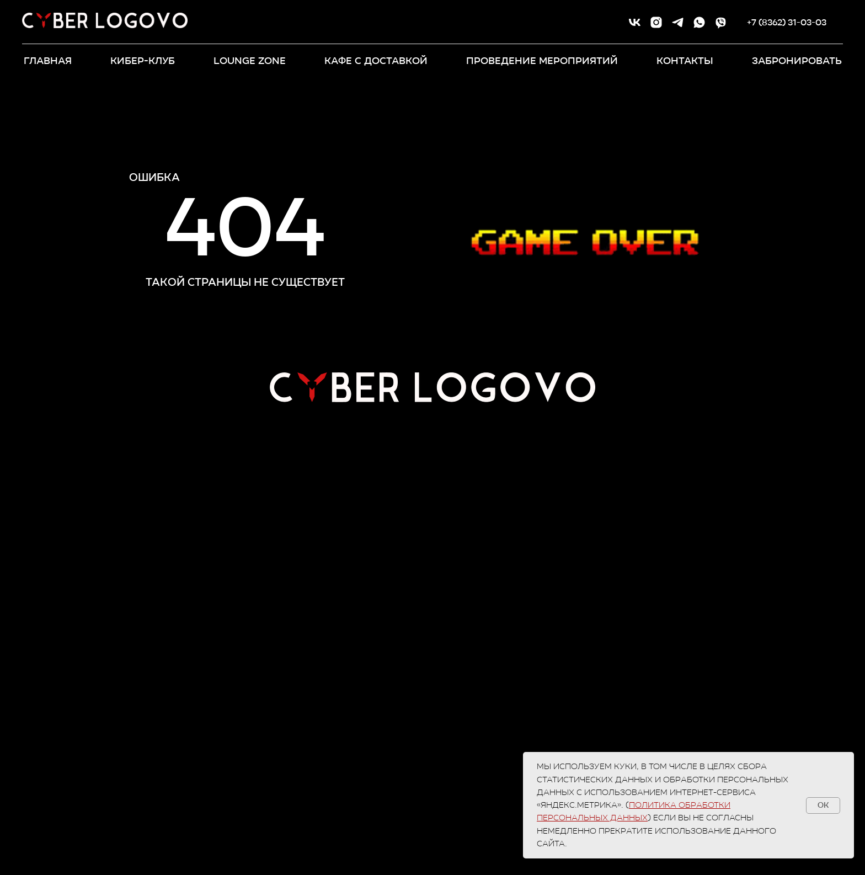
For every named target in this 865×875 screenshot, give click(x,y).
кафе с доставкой (376, 60)
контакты (684, 60)
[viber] (721, 22)
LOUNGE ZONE (249, 60)
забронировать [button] (797, 60)
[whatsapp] (699, 22)
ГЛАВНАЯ (48, 60)
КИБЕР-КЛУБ (142, 60)
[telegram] (678, 22)
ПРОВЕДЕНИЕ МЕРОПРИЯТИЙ (542, 60)
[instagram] (656, 22)
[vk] (635, 22)
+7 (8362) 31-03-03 (786, 22)
